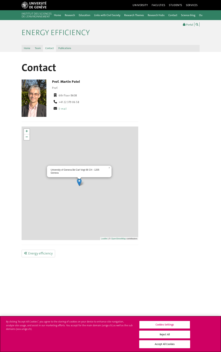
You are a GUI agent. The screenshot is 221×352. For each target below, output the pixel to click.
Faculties (158, 5)
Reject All (165, 334)
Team (38, 48)
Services (192, 5)
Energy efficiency (56, 32)
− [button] (26, 137)
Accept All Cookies (165, 344)
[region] (110, 334)
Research (70, 15)
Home (57, 15)
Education (84, 15)
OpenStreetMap (118, 238)
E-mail (63, 108)
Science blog (188, 15)
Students (175, 5)
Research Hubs (156, 15)
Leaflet (104, 238)
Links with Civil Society (107, 15)
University (140, 5)
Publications (64, 48)
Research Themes (134, 15)
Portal (188, 24)
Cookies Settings (164, 324)
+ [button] (26, 131)
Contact (172, 15)
